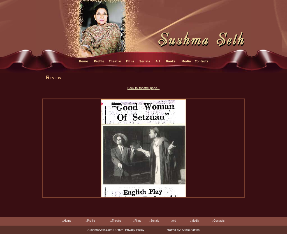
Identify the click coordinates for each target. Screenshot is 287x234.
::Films (137, 220)
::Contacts (218, 220)
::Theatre (115, 220)
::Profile (90, 220)
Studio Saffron (191, 229)
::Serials (154, 220)
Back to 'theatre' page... (144, 88)
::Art (172, 220)
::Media (194, 220)
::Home (66, 220)
